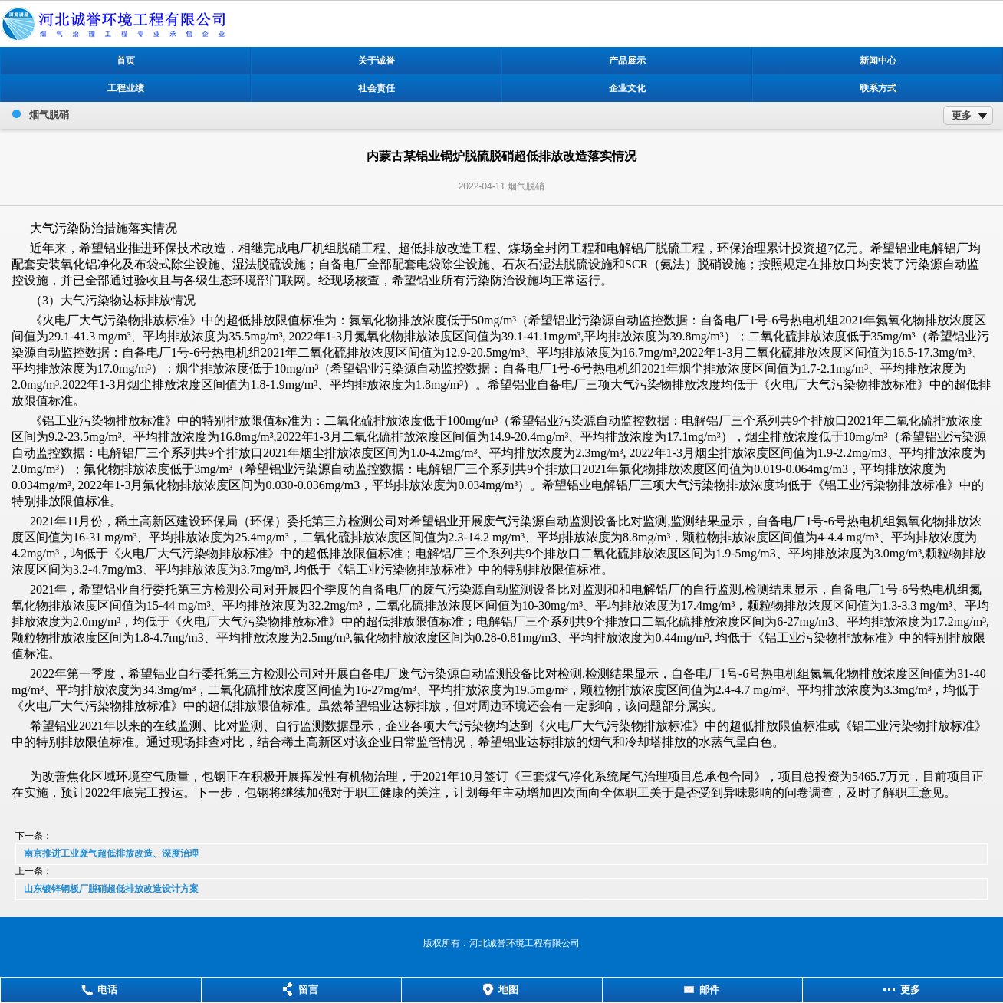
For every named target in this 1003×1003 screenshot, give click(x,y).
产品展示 (627, 60)
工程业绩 (125, 88)
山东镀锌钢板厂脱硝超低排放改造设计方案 (111, 888)
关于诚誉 (376, 60)
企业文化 (627, 88)
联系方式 (878, 88)
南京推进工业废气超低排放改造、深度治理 (111, 853)
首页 (126, 60)
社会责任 (376, 88)
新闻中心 (878, 60)
